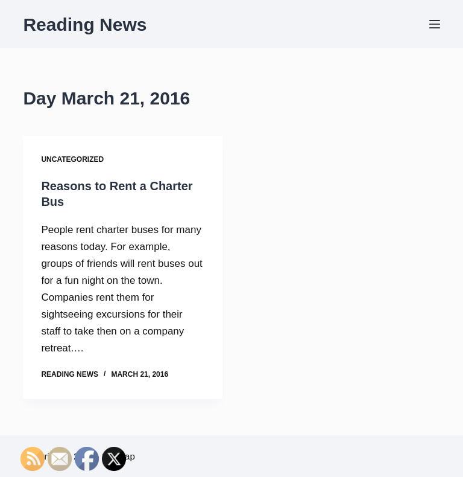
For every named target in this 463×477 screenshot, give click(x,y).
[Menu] (434, 24)
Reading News (84, 24)
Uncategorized (72, 159)
